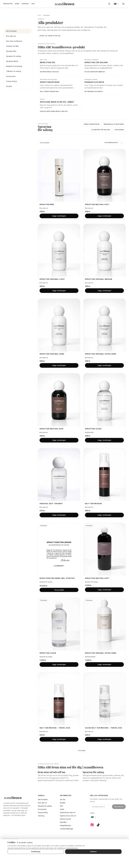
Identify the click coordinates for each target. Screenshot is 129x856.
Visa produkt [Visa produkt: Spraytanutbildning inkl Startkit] (59, 590)
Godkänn (93, 851)
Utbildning (119, 129)
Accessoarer (11, 76)
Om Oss (62, 799)
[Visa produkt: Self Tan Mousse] (104, 474)
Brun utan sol (11, 36)
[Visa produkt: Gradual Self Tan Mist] (59, 474)
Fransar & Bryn (11, 81)
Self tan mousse (65, 819)
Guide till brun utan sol (50, 35)
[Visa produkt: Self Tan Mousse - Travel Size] (59, 698)
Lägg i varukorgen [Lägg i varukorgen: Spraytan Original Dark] (59, 365)
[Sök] (109, 3)
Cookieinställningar (66, 829)
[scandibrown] (17, 798)
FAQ (33, 4)
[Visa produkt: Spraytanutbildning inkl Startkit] (59, 549)
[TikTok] (98, 825)
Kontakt (25, 4)
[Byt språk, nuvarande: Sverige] (116, 3)
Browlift (9, 86)
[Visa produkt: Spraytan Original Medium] (104, 250)
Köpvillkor (63, 822)
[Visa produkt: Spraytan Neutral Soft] (104, 175)
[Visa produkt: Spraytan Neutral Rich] (59, 399)
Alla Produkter (11, 31)
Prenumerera (119, 806)
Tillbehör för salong (13, 71)
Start (39, 15)
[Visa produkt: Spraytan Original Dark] (59, 325)
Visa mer (82, 750)
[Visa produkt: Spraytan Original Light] (59, 250)
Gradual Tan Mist (12, 46)
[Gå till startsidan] (64, 3)
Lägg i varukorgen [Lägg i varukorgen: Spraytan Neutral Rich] (59, 440)
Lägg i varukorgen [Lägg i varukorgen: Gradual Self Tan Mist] (59, 515)
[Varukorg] (123, 3)
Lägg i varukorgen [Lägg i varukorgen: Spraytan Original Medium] (104, 290)
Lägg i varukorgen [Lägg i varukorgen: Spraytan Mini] (59, 216)
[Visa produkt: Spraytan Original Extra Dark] (104, 325)
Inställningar (35, 851)
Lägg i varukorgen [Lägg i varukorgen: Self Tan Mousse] (104, 515)
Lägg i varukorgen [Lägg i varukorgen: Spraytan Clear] (104, 440)
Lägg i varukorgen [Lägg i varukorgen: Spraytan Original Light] (59, 290)
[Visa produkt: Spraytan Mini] (59, 175)
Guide (17, 4)
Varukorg (41, 816)
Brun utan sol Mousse (14, 41)
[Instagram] (92, 825)
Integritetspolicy (65, 825)
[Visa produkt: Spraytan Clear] (104, 399)
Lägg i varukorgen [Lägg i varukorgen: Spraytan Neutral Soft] (104, 216)
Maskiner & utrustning (14, 66)
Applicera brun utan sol (68, 816)
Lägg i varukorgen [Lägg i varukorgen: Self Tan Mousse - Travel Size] (59, 739)
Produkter (7, 4)
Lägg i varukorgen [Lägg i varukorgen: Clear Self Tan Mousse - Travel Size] (104, 739)
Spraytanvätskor (12, 61)
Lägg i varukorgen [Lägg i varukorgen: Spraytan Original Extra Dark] (104, 365)
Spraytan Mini (11, 51)
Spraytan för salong (13, 56)
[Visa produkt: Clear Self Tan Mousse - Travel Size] (104, 698)
